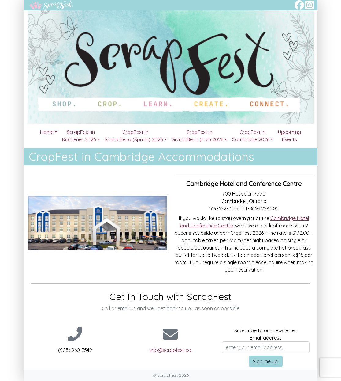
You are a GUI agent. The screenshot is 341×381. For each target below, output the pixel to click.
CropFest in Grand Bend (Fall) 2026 (197, 136)
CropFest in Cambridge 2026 (250, 136)
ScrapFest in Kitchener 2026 (79, 136)
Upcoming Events (289, 136)
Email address (266, 338)
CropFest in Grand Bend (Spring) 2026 (133, 136)
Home (47, 132)
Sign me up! (266, 361)
